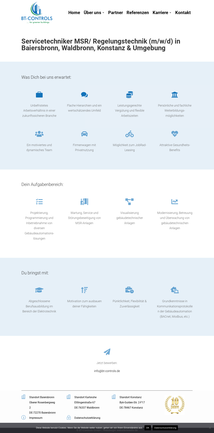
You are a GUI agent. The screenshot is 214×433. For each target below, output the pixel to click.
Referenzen (138, 13)
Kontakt (183, 13)
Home (74, 13)
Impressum (35, 417)
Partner (115, 13)
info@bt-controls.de (107, 371)
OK (147, 427)
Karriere (160, 13)
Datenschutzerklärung (87, 417)
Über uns (92, 13)
